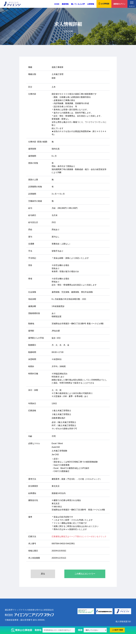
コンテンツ (132, 4)
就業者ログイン (119, 4)
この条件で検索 (117, 630)
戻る (43, 574)
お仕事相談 (104, 3)
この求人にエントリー (84, 574)
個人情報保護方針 (123, 621)
